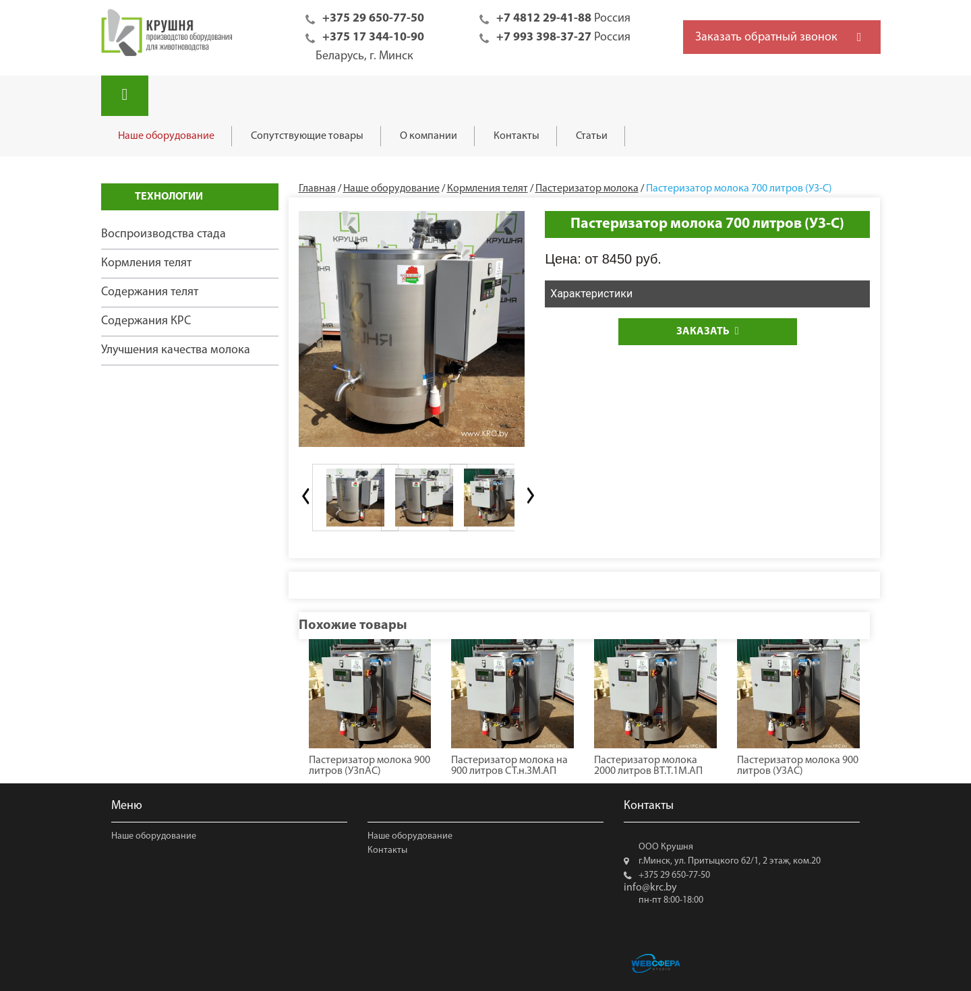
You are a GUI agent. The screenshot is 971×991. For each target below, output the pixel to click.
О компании (428, 136)
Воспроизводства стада (163, 234)
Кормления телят (146, 263)
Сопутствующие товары (307, 136)
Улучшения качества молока (175, 350)
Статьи (592, 136)
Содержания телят (149, 292)
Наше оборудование (166, 136)
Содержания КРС (146, 321)
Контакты (516, 136)
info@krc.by (650, 887)
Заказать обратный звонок (766, 37)
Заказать (707, 331)
